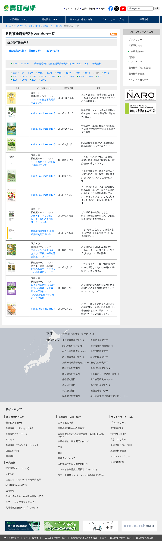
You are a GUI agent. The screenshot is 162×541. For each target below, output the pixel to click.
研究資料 (96, 63)
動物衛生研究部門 (99, 362)
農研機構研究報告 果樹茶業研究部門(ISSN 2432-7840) (61, 63)
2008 (90, 76)
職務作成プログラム (68, 458)
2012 (62, 76)
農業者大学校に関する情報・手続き (88, 537)
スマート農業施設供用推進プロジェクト (78, 469)
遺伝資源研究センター (101, 379)
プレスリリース (118, 422)
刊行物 (37, 26)
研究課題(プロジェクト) (17, 468)
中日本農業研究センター (74, 351)
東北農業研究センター (73, 346)
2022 (68, 73)
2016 (24, 76)
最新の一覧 (18, 73)
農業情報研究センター (101, 368)
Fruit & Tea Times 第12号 (43, 308)
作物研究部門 (68, 379)
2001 (43, 80)
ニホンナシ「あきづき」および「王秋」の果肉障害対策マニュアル (43, 253)
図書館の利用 (12, 450)
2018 (106, 73)
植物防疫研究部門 (99, 357)
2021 (77, 73)
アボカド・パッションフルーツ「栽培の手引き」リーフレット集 (43, 218)
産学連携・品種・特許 (81, 19)
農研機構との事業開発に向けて (73, 441)
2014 (43, 76)
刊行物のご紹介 (118, 434)
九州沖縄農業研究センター (75, 362)
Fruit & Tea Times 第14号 (43, 176)
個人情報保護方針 (144, 537)
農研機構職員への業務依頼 (71, 428)
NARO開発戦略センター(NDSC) (78, 333)
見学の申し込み (118, 439)
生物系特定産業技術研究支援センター (109, 396)
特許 (60, 452)
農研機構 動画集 (118, 450)
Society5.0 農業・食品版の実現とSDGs (25, 496)
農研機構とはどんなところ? (19, 428)
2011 (71, 76)
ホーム (8, 26)
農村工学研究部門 (71, 368)
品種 (60, 447)
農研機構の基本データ (17, 434)
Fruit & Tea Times (21, 63)
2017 (15, 76)
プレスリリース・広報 (113, 19)
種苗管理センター (99, 390)
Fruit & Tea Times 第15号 (43, 144)
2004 (33, 80)
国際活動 (10, 456)
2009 (81, 76)
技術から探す (53, 50)
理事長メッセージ (14, 422)
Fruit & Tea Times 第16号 (43, 129)
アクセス (10, 439)
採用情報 (144, 19)
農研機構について (18, 19)
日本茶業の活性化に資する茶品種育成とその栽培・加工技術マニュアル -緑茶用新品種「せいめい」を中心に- (43, 291)
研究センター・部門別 (52, 26)
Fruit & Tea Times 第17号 (43, 113)
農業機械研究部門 (71, 374)
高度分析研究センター (101, 385)
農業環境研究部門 (99, 351)
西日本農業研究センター (74, 357)
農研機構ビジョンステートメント (22, 445)
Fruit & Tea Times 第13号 (43, 195)
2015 (33, 76)
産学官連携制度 (65, 422)
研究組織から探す (17, 50)
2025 (40, 73)
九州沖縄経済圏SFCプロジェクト (22, 507)
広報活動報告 (117, 428)
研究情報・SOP (49, 19)
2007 (100, 76)
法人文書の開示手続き (56, 537)
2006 (15, 80)
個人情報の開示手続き (121, 537)
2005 (24, 80)
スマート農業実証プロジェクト (21, 502)
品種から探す (35, 50)
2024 (49, 73)
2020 (87, 73)
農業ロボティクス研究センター (106, 374)
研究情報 (10, 462)
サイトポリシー (11, 537)
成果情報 (10, 490)
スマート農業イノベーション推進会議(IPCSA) (81, 475)
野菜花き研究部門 (99, 340)
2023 (59, 73)
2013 (52, 76)
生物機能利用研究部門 (101, 346)
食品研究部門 (68, 390)
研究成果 (10, 474)
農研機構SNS (117, 462)
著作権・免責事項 (32, 537)
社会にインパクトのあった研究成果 (23, 479)
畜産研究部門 (68, 385)
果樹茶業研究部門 (71, 396)
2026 (30, 73)
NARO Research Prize (16, 485)
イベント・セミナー (120, 456)
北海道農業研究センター (74, 340)
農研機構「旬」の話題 (121, 445)
